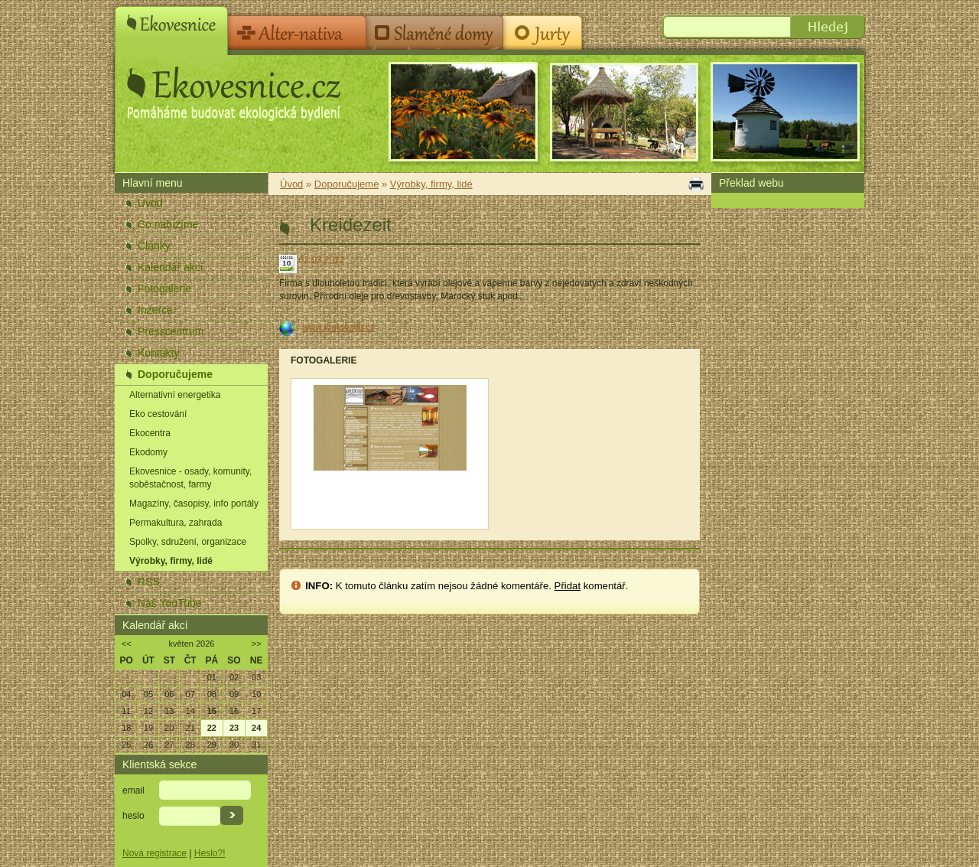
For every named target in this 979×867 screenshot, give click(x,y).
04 (126, 694)
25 (126, 744)
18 (126, 727)
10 (256, 694)
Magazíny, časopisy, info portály (194, 503)
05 (148, 694)
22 (211, 727)
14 (190, 710)
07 (190, 694)
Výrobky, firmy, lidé (171, 561)
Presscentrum (170, 331)
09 (234, 694)
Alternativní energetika (174, 394)
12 (148, 710)
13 (169, 710)
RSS (149, 581)
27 (169, 744)
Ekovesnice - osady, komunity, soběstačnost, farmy (190, 478)
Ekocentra (150, 433)
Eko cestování (158, 414)
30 (234, 744)
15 (211, 710)
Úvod (150, 203)
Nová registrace (154, 853)
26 (148, 744)
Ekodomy (148, 452)
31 (256, 744)
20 (169, 727)
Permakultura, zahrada (175, 522)
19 (148, 727)
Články (154, 246)
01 (211, 677)
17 (256, 710)
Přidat (568, 586)
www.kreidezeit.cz (338, 327)
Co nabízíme (168, 224)
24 (256, 727)
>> (257, 643)
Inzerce (155, 310)
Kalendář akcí (170, 267)
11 (126, 710)
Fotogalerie (164, 288)
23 (234, 727)
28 (190, 744)
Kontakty (158, 353)
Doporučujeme (175, 374)
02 (234, 677)
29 (211, 744)
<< (127, 643)
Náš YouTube (170, 603)
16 (234, 710)
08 (211, 694)
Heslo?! (210, 853)
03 (256, 677)
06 (169, 694)
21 (190, 727)
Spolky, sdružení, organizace (187, 541)
